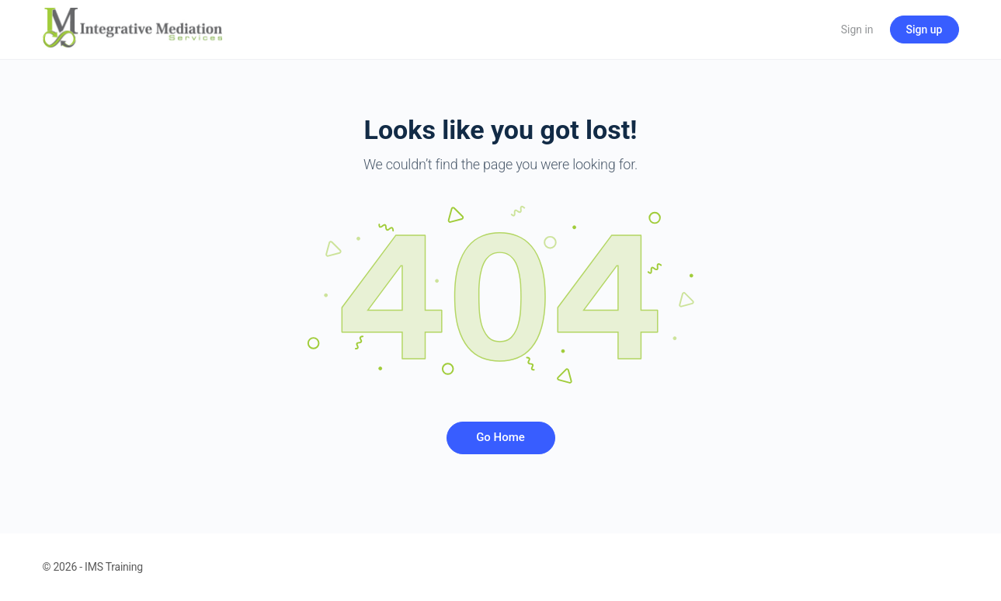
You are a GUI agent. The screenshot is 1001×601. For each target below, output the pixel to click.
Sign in (857, 29)
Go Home (500, 437)
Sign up (924, 29)
